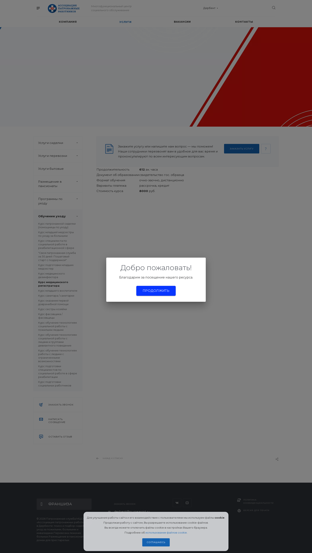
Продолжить (156, 291)
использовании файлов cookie (166, 532)
